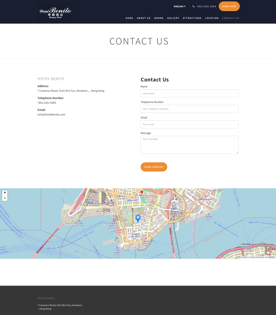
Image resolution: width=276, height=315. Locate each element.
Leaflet (244, 257)
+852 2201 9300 (47, 102)
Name (144, 86)
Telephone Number (152, 102)
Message (146, 133)
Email (144, 117)
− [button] (5, 198)
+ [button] (5, 193)
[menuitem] (130, 18)
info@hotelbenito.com (51, 114)
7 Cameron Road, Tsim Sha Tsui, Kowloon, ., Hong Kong (71, 90)
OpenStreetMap (258, 257)
